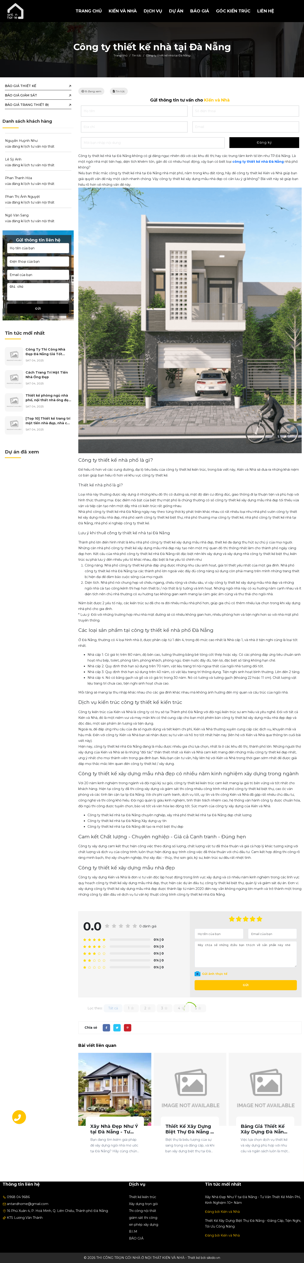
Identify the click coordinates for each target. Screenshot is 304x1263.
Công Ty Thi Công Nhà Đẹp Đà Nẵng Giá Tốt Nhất (45, 354)
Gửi (246, 985)
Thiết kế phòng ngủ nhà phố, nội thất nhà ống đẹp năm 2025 (48, 400)
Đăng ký (264, 142)
